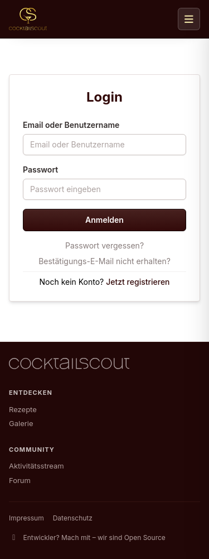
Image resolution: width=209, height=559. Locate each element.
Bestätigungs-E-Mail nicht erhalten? (104, 261)
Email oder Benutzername (71, 125)
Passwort (40, 169)
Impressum (26, 518)
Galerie (21, 423)
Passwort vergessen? (104, 245)
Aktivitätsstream (36, 465)
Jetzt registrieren (137, 281)
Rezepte (23, 409)
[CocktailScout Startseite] (28, 19)
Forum (20, 480)
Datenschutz (73, 518)
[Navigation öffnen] (189, 19)
